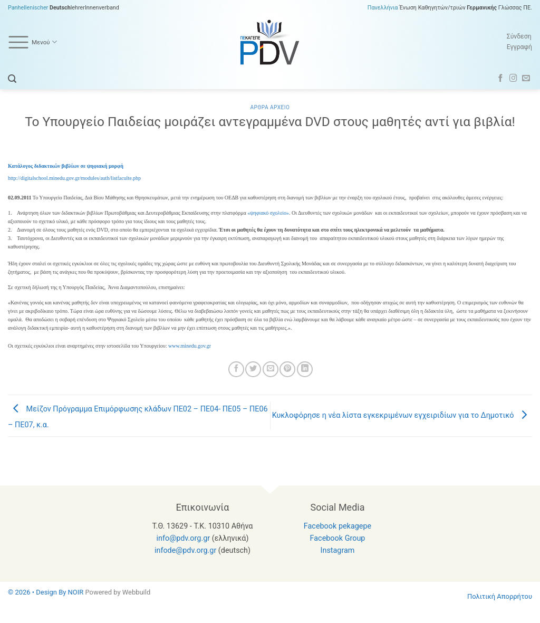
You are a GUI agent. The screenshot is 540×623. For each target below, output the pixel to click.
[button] (12, 79)
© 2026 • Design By (38, 592)
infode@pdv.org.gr (185, 550)
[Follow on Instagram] (513, 78)
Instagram (338, 550)
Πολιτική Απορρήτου (499, 596)
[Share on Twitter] (253, 369)
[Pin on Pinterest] (287, 369)
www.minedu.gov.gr (189, 346)
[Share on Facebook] (236, 369)
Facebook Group (337, 538)
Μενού (32, 42)
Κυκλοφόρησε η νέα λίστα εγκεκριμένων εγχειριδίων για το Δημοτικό (402, 415)
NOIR (76, 592)
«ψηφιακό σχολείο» (268, 213)
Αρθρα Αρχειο (270, 107)
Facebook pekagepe (337, 526)
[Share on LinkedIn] (305, 369)
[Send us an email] (526, 78)
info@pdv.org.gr (183, 538)
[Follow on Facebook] (501, 78)
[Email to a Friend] (270, 369)
